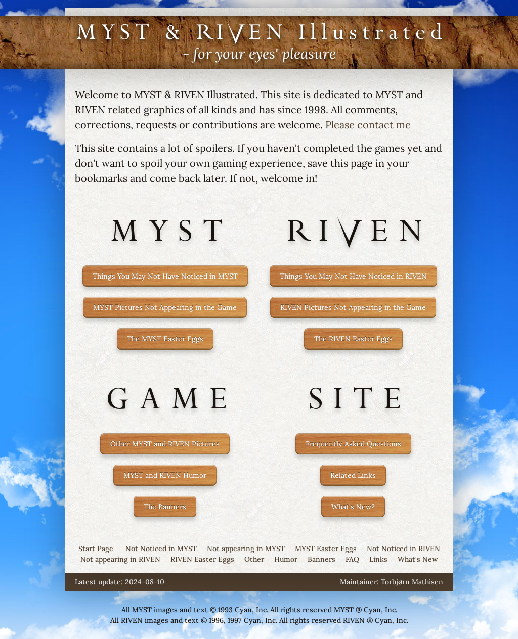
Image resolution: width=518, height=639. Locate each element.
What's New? (353, 506)
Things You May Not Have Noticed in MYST (165, 276)
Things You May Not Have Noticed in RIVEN (353, 276)
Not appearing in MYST (246, 548)
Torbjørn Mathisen (412, 581)
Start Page (95, 548)
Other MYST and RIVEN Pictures (165, 443)
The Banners (165, 506)
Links (378, 559)
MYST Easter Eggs (326, 548)
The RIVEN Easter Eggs (353, 338)
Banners (321, 559)
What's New (418, 559)
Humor (285, 559)
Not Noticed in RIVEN (403, 548)
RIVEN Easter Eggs (202, 559)
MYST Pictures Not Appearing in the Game (165, 307)
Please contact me (368, 124)
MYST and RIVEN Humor (164, 475)
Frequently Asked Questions (353, 443)
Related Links (353, 475)
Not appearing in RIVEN (120, 559)
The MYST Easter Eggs (165, 338)
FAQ (352, 559)
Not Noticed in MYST (161, 548)
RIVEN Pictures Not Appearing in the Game (353, 307)
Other (254, 559)
